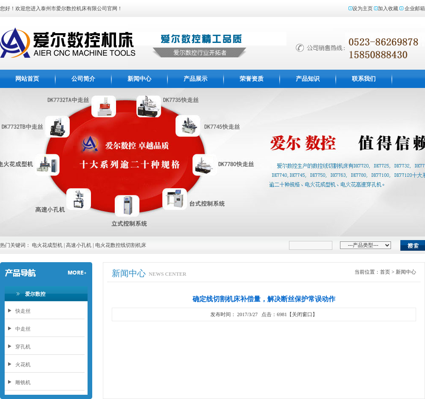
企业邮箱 (415, 8)
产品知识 (308, 79)
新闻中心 (139, 79)
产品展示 (195, 79)
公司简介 (83, 79)
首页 (385, 272)
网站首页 (27, 79)
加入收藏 (388, 8)
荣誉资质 (252, 79)
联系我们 (364, 79)
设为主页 (362, 8)
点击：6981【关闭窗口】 (288, 314)
